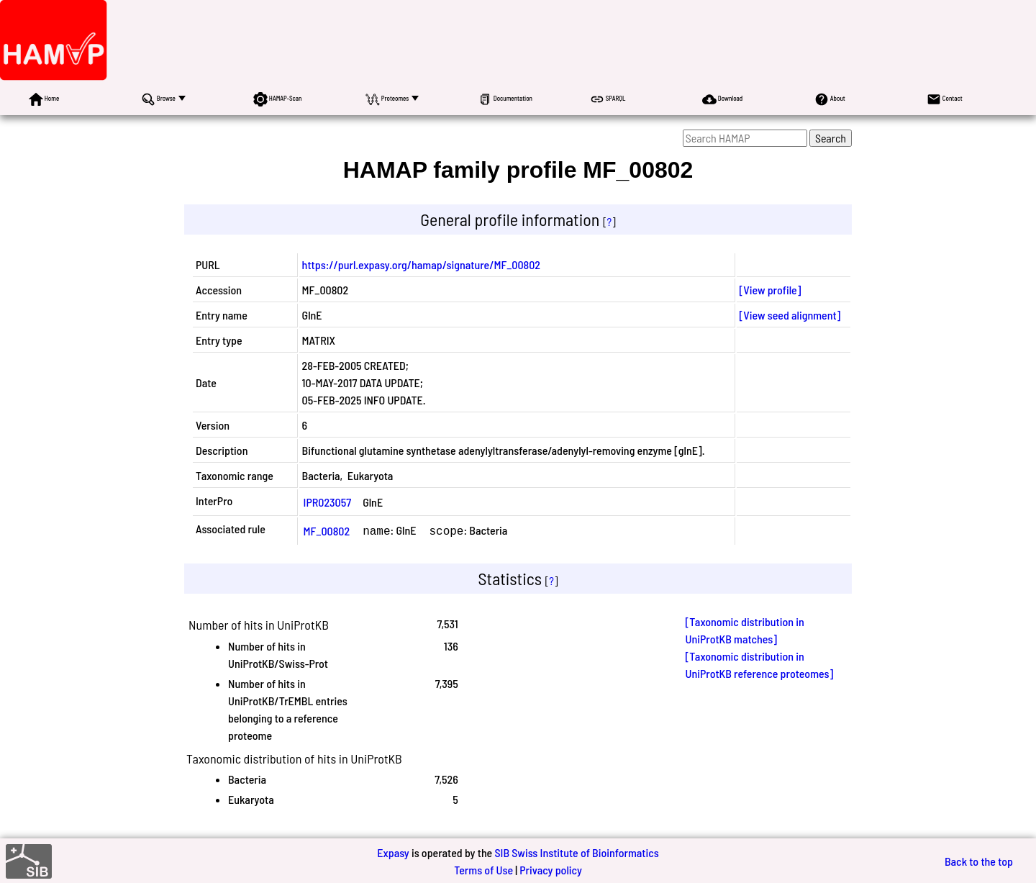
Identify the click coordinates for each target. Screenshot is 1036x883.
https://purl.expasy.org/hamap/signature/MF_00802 (421, 264)
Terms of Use (483, 868)
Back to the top (979, 859)
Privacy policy (550, 868)
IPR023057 (328, 502)
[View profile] (770, 289)
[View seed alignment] (790, 315)
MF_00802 (327, 530)
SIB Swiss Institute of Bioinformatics (576, 851)
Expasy (393, 851)
